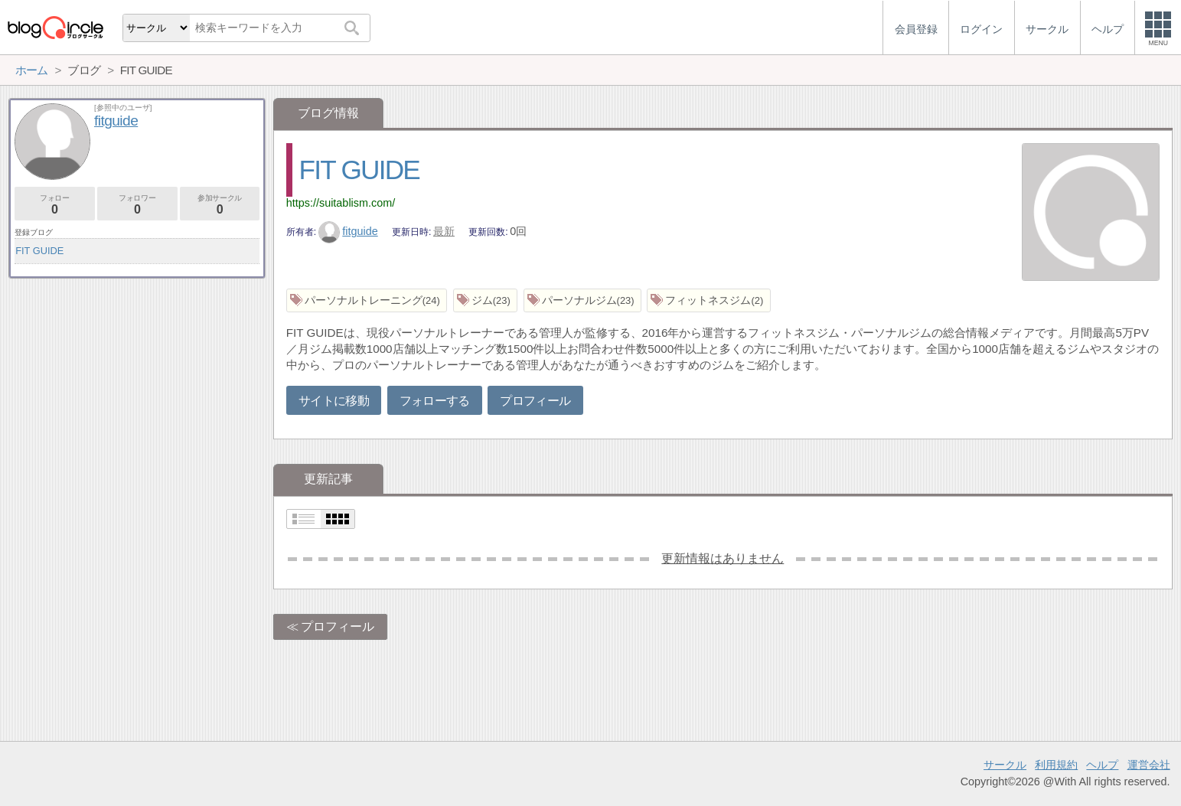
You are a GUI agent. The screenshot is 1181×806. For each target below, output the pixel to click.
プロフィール (535, 400)
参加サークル (220, 205)
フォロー (55, 205)
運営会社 (1148, 765)
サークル (1005, 765)
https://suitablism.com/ (340, 203)
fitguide (348, 231)
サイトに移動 (334, 400)
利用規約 (1056, 765)
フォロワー (137, 205)
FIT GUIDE (359, 169)
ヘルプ (1102, 765)
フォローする (435, 400)
